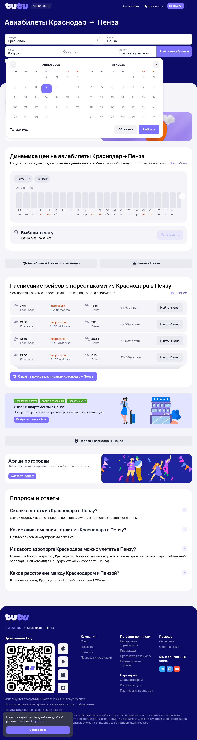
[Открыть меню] (189, 6)
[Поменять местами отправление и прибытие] (98, 39)
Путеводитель (153, 6)
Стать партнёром (131, 683)
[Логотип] (17, 6)
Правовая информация (96, 660)
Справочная (131, 6)
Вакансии (87, 650)
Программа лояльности (136, 659)
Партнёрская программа (136, 693)
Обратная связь (169, 650)
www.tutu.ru (69, 707)
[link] (22, 479)
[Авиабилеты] (41, 6)
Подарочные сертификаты (129, 646)
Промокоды (128, 653)
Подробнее (178, 165)
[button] (63, 651)
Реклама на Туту (130, 688)
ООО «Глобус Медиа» (70, 702)
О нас (84, 644)
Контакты (87, 655)
